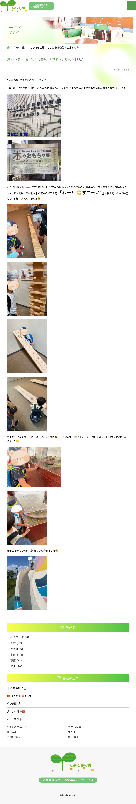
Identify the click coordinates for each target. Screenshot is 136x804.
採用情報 (73, 737)
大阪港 (14, 648)
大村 (13, 643)
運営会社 (12, 732)
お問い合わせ (15, 737)
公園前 (15, 637)
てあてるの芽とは (17, 727)
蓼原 (13, 660)
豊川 (24, 47)
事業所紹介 (75, 727)
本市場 (14, 654)
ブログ (15, 47)
